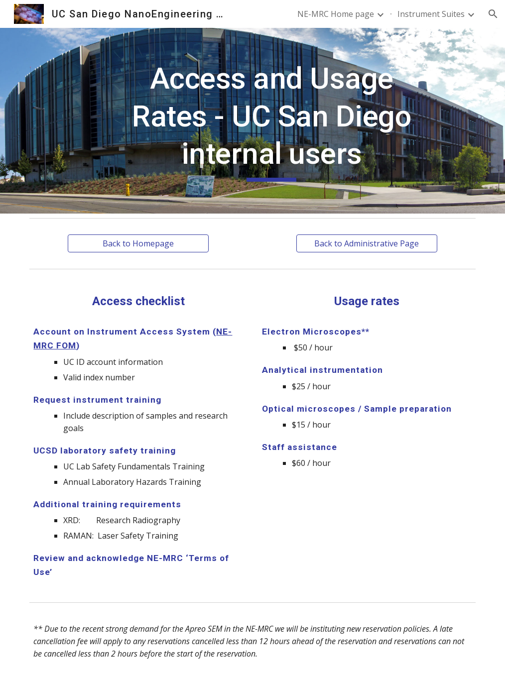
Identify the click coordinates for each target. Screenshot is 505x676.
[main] (271, 121)
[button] (493, 14)
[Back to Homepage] (138, 243)
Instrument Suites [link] (431, 13)
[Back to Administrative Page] (367, 243)
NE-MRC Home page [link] (335, 13)
